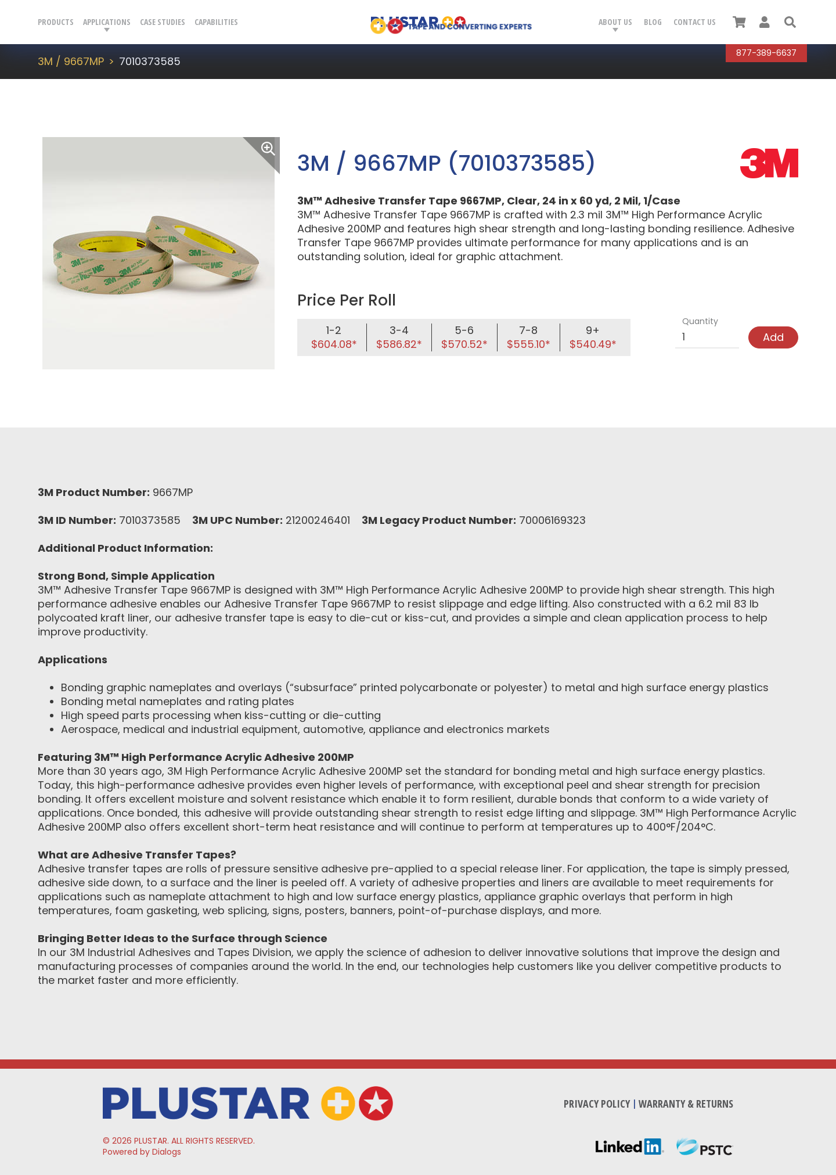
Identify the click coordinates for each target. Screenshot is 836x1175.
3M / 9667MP (71, 61)
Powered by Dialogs (142, 1152)
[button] (790, 22)
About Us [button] (615, 21)
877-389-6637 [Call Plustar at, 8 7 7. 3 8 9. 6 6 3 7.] (766, 53)
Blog (653, 21)
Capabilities (216, 21)
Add (773, 337)
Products (56, 21)
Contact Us (694, 21)
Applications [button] (107, 21)
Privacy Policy (597, 1104)
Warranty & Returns (686, 1104)
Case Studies (162, 21)
